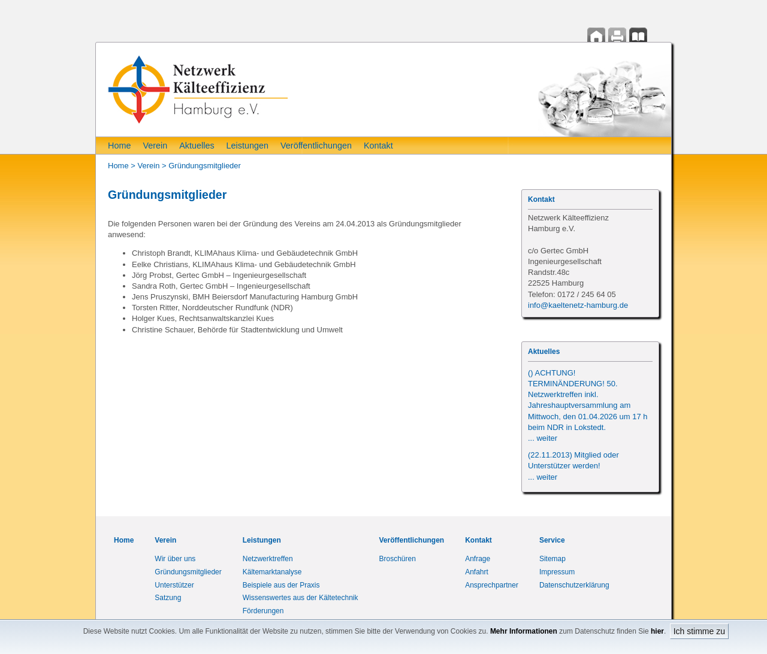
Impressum (557, 572)
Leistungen (247, 145)
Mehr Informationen (523, 631)
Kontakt (378, 145)
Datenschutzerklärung (574, 585)
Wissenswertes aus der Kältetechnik (300, 598)
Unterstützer (174, 585)
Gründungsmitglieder (204, 165)
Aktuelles (196, 145)
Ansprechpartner (491, 585)
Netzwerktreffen (268, 559)
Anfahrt (476, 572)
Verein (155, 145)
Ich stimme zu (699, 631)
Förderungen (263, 611)
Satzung (168, 598)
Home (119, 145)
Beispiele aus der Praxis (281, 585)
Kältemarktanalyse (272, 572)
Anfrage (477, 559)
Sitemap (552, 559)
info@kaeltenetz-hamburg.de (578, 305)
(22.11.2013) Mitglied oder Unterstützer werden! (573, 465)
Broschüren (397, 559)
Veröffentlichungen (316, 145)
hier (657, 631)
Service (552, 540)
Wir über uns (175, 559)
